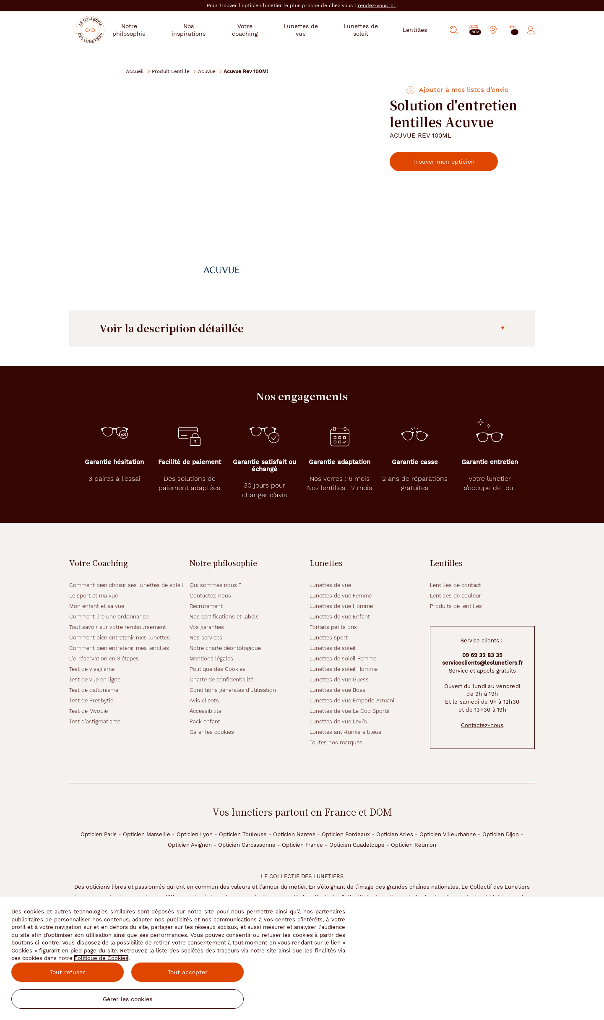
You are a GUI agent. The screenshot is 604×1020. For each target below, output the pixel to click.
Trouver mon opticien (451, 161)
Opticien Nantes (294, 834)
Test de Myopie (88, 711)
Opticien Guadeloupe (357, 845)
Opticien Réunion (413, 845)
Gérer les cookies (212, 732)
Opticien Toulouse (243, 834)
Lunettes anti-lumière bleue (345, 732)
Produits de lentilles (456, 606)
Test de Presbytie (91, 700)
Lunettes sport (329, 637)
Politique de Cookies (101, 958)
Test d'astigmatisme (94, 721)
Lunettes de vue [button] (309, 30)
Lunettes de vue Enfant (340, 616)
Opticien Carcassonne (247, 845)
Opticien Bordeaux (346, 834)
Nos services (206, 637)
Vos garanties (207, 627)
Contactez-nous (210, 595)
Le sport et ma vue (93, 595)
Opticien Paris (99, 834)
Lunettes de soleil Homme (344, 669)
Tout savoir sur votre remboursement (117, 627)
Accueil (135, 71)
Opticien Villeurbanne (447, 834)
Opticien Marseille (146, 834)
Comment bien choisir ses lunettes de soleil (126, 585)
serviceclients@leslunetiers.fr (482, 663)
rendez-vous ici (377, 5)
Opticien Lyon (195, 834)
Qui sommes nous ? (216, 585)
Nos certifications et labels (224, 616)
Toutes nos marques (336, 742)
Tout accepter (188, 972)
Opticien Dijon (500, 834)
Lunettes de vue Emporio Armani (352, 700)
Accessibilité (205, 711)
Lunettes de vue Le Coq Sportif (350, 711)
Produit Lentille (171, 71)
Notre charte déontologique (225, 648)
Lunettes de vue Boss (337, 690)
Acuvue (207, 71)
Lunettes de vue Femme (341, 595)
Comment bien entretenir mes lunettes (119, 637)
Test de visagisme (92, 669)
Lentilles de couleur (455, 595)
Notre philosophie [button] (148, 30)
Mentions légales (211, 658)
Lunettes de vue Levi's (338, 721)
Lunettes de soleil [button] (363, 30)
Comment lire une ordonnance (108, 616)
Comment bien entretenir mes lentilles (119, 648)
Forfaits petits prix (333, 627)
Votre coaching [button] (258, 30)
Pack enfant (205, 721)
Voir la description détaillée (302, 328)
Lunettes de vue (330, 585)
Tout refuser (67, 972)
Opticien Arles (394, 834)
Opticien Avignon (190, 845)
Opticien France (302, 845)
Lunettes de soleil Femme (343, 658)
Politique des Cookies (217, 669)
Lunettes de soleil (333, 648)
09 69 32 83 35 (482, 655)
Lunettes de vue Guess (339, 679)
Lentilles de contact (455, 585)
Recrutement (206, 606)
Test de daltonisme (93, 690)
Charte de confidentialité (221, 679)
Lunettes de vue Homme (341, 606)
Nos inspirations (205, 30)
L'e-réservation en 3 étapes (104, 658)
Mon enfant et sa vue (96, 606)
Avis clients (204, 700)
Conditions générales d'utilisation (233, 690)
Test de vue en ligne (94, 679)
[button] (512, 30)
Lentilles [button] (415, 29)
